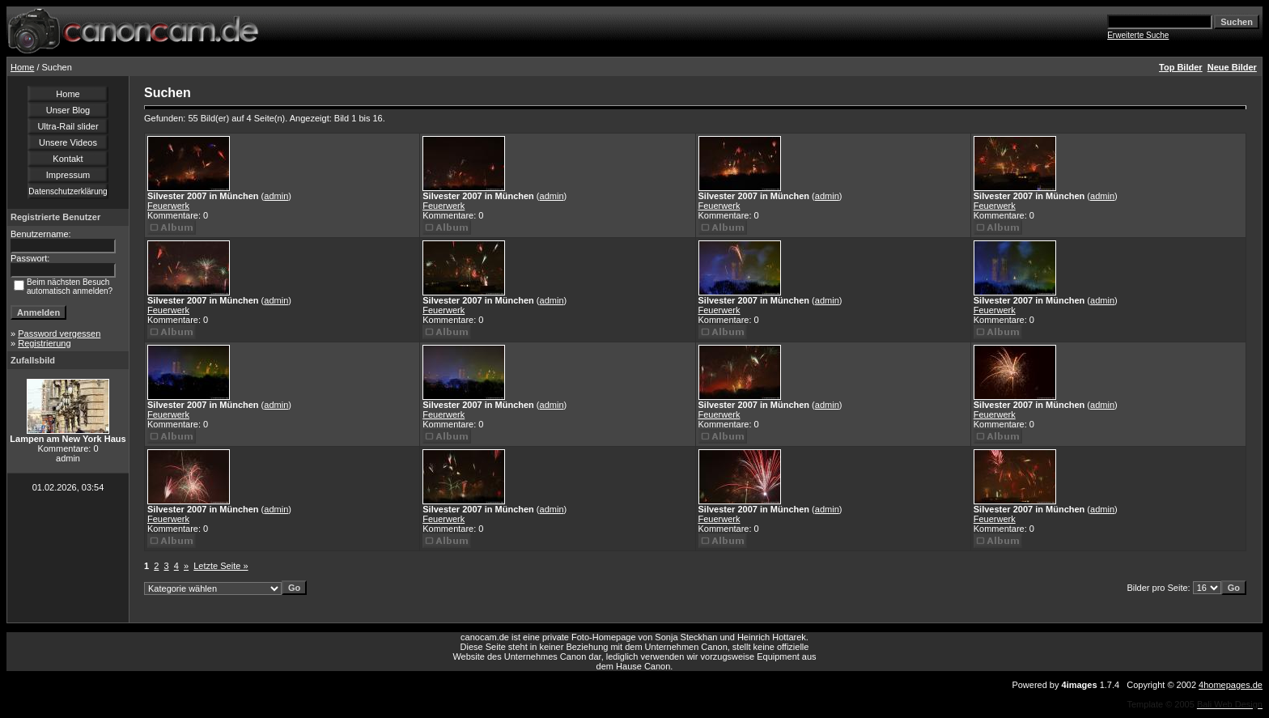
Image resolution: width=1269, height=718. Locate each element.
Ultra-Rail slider (67, 126)
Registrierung (44, 343)
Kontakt (68, 159)
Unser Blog (68, 110)
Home (22, 67)
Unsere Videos (68, 142)
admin (276, 196)
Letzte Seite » (220, 566)
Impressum (68, 175)
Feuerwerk (168, 205)
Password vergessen (59, 333)
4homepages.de (1231, 685)
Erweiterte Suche (1138, 35)
